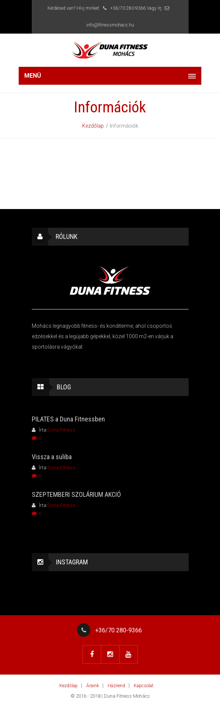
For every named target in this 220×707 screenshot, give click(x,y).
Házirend (116, 685)
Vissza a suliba (52, 457)
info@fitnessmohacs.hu (110, 25)
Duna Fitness (61, 430)
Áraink (92, 685)
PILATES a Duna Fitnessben (68, 419)
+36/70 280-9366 (123, 8)
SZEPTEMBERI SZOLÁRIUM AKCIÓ (76, 494)
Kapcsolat (144, 685)
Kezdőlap (93, 126)
